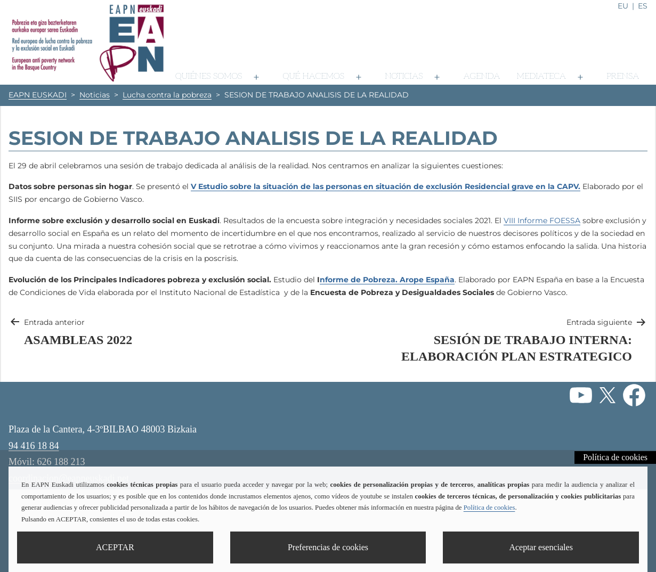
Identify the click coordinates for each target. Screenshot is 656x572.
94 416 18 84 (34, 445)
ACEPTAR (115, 547)
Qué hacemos (313, 76)
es (642, 6)
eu (623, 6)
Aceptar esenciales (540, 547)
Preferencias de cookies (328, 547)
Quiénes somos (208, 76)
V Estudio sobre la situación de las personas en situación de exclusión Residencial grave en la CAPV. (385, 186)
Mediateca (540, 76)
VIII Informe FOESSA (542, 220)
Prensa (622, 76)
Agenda (481, 76)
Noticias (404, 76)
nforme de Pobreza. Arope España (387, 279)
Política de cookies (615, 457)
